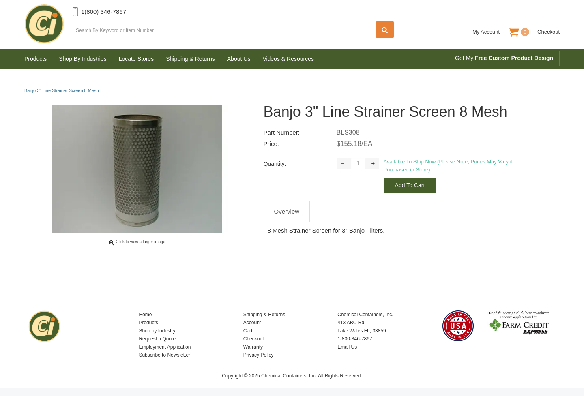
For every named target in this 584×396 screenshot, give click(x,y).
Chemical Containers (48, 24)
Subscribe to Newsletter (164, 355)
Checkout (548, 32)
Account (252, 322)
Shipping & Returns (190, 59)
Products (35, 59)
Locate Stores (136, 59)
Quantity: (275, 164)
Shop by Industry (157, 331)
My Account (486, 32)
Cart (248, 331)
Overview (287, 211)
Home (145, 314)
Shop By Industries (83, 59)
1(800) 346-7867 (103, 11)
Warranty (253, 347)
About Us (239, 59)
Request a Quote (157, 339)
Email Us (347, 347)
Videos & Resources (288, 59)
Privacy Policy (258, 355)
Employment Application (165, 347)
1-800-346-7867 (354, 339)
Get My (504, 58)
